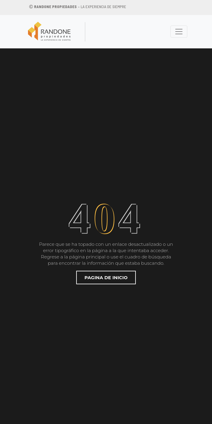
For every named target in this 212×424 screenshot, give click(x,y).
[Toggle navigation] (178, 32)
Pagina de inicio (105, 277)
